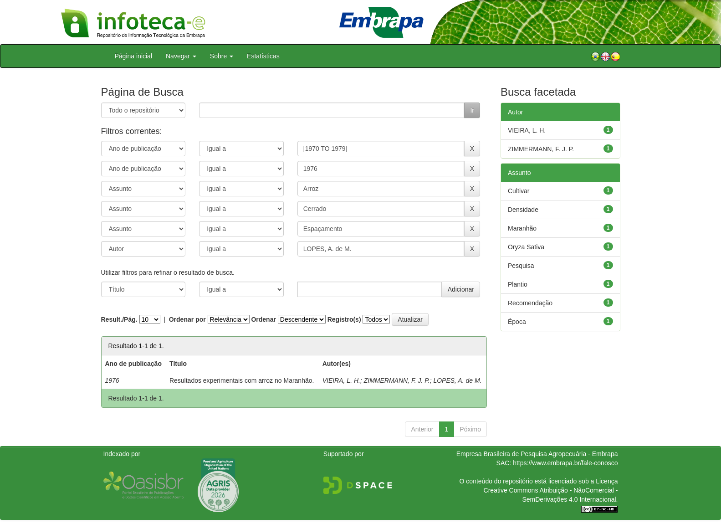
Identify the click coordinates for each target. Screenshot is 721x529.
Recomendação (530, 303)
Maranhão (522, 228)
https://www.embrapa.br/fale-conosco (565, 463)
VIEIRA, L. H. (341, 380)
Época (517, 321)
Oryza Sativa (526, 247)
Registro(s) (344, 319)
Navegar (181, 56)
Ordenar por (187, 319)
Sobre (221, 56)
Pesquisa (521, 265)
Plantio (517, 284)
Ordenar (263, 319)
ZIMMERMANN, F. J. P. (397, 380)
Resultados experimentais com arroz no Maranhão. (241, 380)
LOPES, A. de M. (457, 380)
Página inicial (134, 56)
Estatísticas (263, 56)
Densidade (523, 209)
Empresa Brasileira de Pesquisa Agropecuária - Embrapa (537, 453)
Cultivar (518, 191)
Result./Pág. (119, 319)
